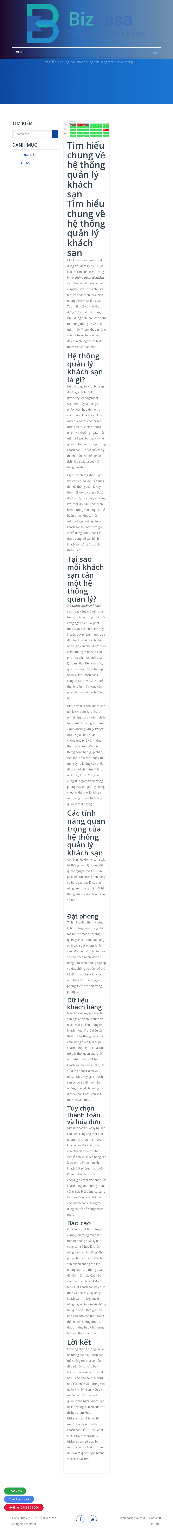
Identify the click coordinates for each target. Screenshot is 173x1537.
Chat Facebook (19, 1499)
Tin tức (24, 163)
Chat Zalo (15, 1491)
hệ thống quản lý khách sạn (85, 1355)
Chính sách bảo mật (131, 1518)
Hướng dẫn (27, 155)
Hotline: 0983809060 (24, 1507)
